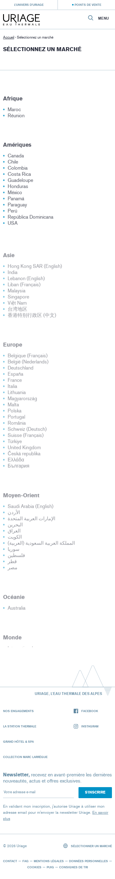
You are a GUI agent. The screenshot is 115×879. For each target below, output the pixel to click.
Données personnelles (88, 861)
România (17, 425)
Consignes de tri (73, 867)
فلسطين (16, 557)
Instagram (86, 726)
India (12, 274)
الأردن (14, 514)
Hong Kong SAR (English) (35, 268)
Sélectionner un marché (87, 845)
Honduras (18, 188)
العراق (14, 533)
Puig (50, 867)
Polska (14, 413)
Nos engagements (18, 711)
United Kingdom (24, 449)
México (15, 194)
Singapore (18, 299)
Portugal (16, 419)
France (15, 382)
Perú (12, 212)
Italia (12, 388)
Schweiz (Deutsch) (27, 431)
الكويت (15, 539)
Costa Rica (19, 176)
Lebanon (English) (26, 280)
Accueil (8, 37)
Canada (16, 157)
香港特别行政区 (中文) (32, 317)
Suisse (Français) (26, 437)
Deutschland (20, 370)
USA (12, 225)
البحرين (15, 527)
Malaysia (16, 293)
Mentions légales (49, 861)
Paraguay (17, 206)
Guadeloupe (20, 182)
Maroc (14, 111)
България (18, 468)
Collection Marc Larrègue (25, 757)
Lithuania (17, 394)
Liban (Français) (24, 286)
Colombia (18, 169)
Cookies (34, 867)
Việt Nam (17, 305)
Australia (16, 610)
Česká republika (24, 455)
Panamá (16, 200)
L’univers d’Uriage (29, 4)
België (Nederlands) (28, 364)
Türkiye (15, 443)
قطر (12, 563)
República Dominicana (30, 218)
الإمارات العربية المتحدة (31, 520)
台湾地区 (17, 311)
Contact (10, 861)
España (15, 376)
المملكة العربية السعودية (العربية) (41, 545)
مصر (12, 569)
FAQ (25, 861)
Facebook (86, 711)
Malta (13, 406)
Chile (13, 163)
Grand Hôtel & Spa (18, 741)
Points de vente (88, 4)
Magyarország (22, 400)
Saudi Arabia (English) (30, 508)
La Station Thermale (19, 726)
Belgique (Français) (28, 357)
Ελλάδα (16, 462)
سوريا (13, 551)
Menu (103, 18)
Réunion (16, 117)
